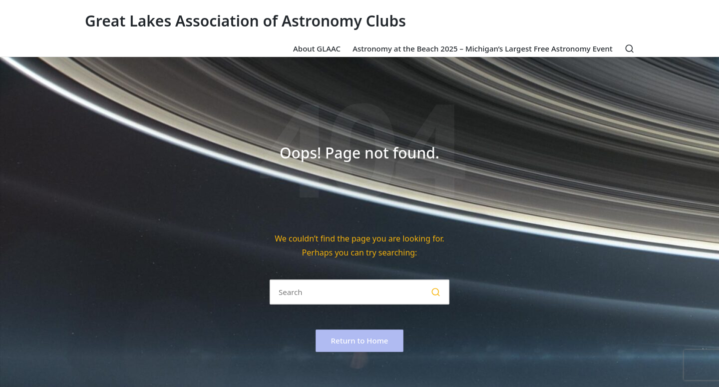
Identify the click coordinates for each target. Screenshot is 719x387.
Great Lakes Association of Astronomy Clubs (245, 20)
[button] (435, 292)
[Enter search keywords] (359, 292)
